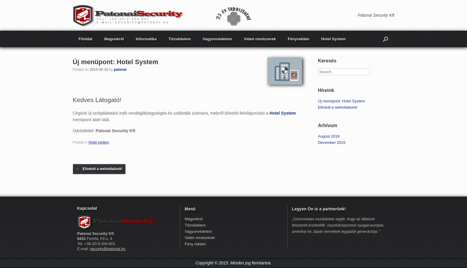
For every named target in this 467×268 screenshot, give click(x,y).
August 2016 (329, 136)
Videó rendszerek (260, 39)
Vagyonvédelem (217, 39)
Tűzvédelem (180, 39)
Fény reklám (195, 244)
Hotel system (98, 142)
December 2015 (331, 142)
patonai (120, 69)
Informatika (146, 39)
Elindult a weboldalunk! (99, 169)
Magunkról (114, 39)
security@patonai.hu (107, 249)
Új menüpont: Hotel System (115, 62)
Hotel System (333, 39)
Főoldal (85, 39)
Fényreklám (298, 39)
